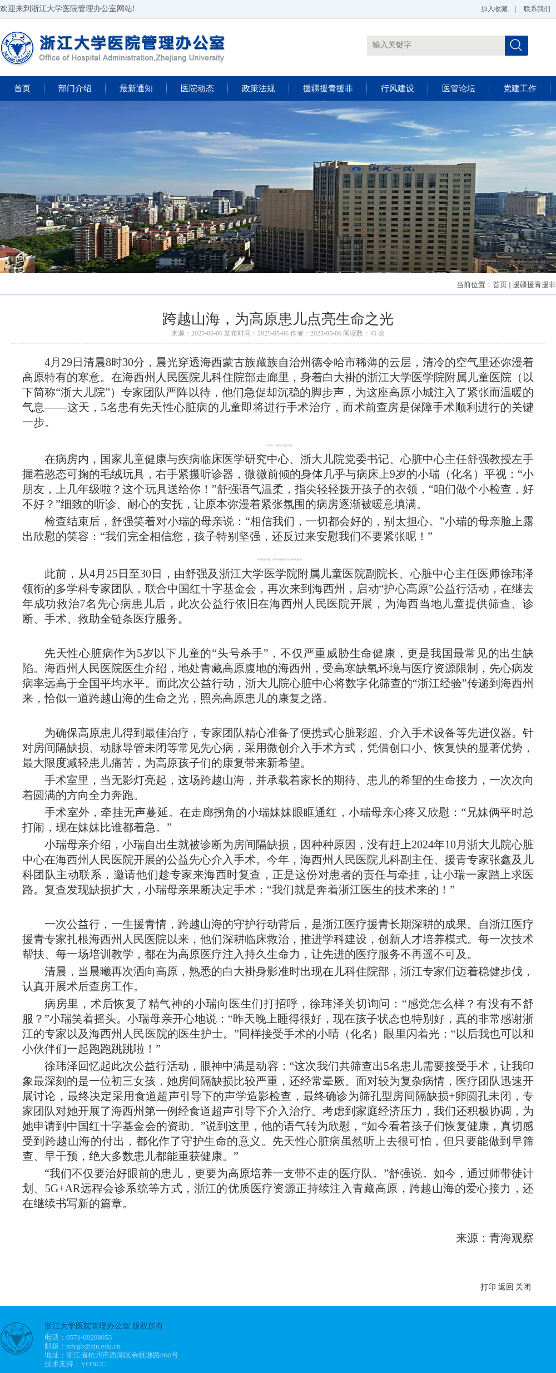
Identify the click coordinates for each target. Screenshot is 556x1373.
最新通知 (136, 88)
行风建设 (397, 88)
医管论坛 (458, 88)
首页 (22, 88)
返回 (506, 1287)
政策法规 (258, 88)
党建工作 (520, 88)
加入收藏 (494, 9)
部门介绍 (75, 88)
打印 (488, 1287)
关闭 (523, 1287)
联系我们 (537, 9)
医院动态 (197, 88)
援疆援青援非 (328, 88)
